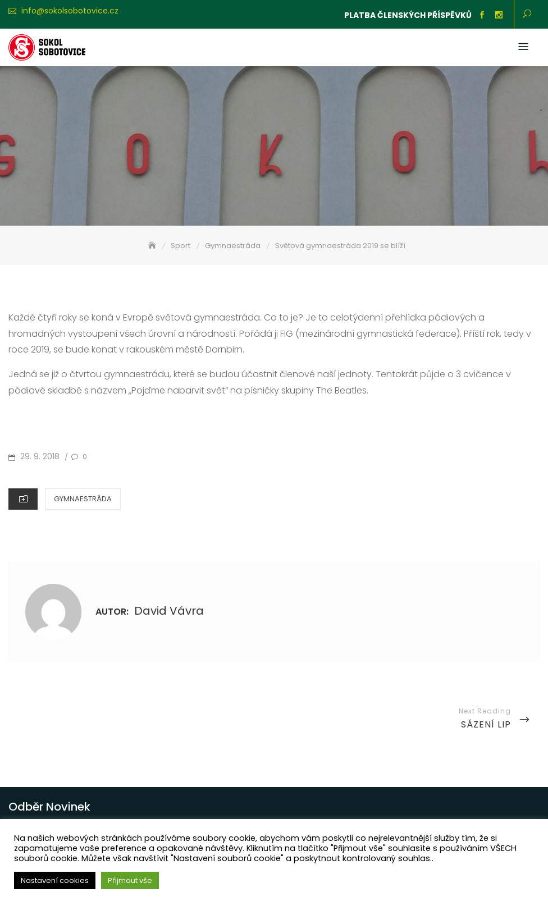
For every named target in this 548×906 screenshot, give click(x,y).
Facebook (481, 15)
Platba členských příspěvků (408, 15)
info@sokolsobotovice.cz (69, 10)
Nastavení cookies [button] (55, 880)
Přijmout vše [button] (130, 880)
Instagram (498, 15)
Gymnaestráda (83, 498)
